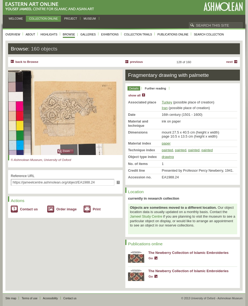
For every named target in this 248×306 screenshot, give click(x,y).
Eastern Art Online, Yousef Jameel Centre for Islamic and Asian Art (51, 6)
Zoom (66, 151)
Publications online (172, 34)
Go (151, 258)
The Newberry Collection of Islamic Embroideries (188, 253)
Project (70, 18)
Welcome (16, 18)
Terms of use (29, 298)
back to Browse (26, 61)
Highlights (48, 34)
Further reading (155, 88)
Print (97, 209)
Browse (69, 34)
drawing (168, 157)
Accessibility (50, 298)
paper (166, 143)
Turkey (167, 102)
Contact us (29, 209)
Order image (66, 209)
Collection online (43, 18)
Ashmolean (223, 6)
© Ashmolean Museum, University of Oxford (41, 159)
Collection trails (138, 34)
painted (167, 150)
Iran (165, 108)
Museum (90, 18)
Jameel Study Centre (146, 216)
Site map (10, 298)
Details (134, 88)
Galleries (88, 34)
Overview (12, 34)
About (30, 34)
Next (229, 61)
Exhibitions (110, 34)
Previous (136, 61)
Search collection (209, 34)
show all (134, 95)
